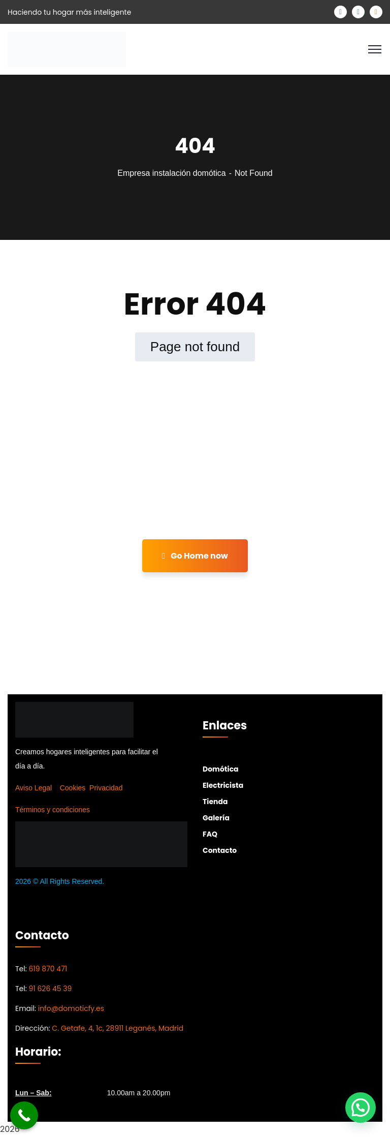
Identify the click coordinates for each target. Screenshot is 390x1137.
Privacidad (105, 788)
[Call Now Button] (24, 1115)
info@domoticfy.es (71, 1008)
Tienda (215, 801)
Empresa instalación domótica (171, 173)
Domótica (221, 769)
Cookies (73, 788)
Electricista (223, 785)
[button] (360, 1107)
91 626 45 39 (50, 989)
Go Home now (195, 556)
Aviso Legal (33, 788)
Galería (216, 818)
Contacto (220, 850)
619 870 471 (47, 969)
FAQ (210, 834)
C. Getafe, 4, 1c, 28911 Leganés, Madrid (117, 1028)
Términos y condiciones (52, 810)
